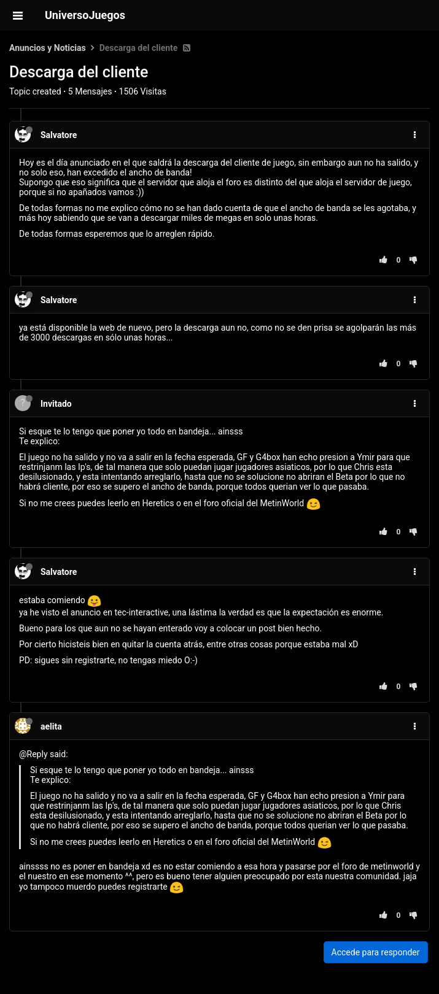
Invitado (56, 404)
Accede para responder (376, 952)
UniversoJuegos (85, 15)
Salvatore (59, 135)
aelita (51, 726)
